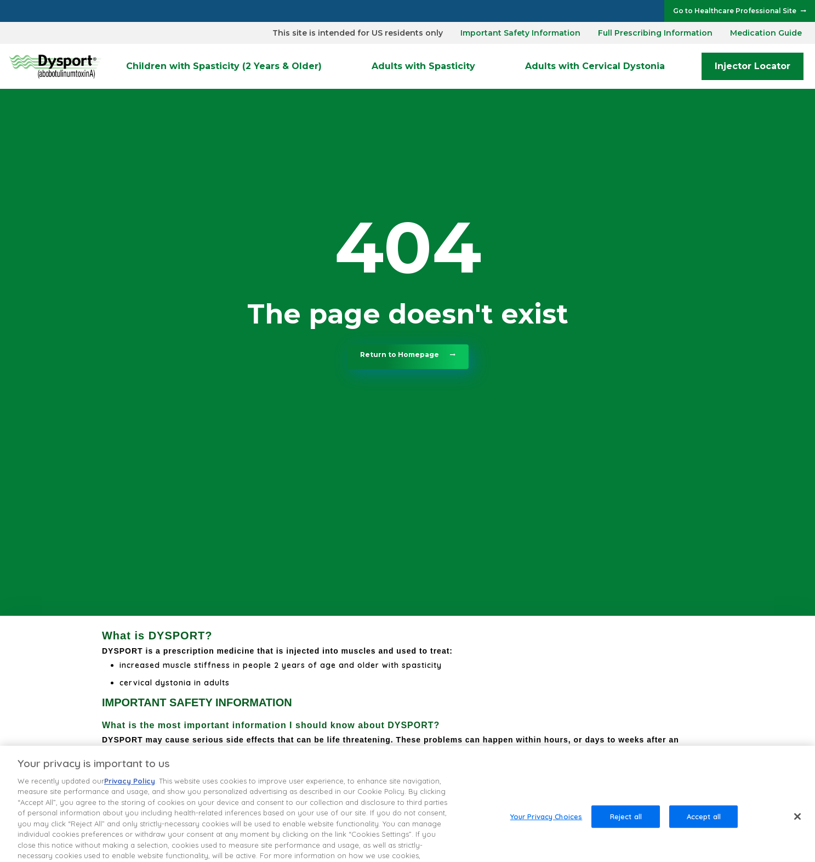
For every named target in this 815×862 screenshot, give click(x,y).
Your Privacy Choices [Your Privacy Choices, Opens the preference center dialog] (546, 827)
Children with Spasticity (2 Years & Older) (224, 66)
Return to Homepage (399, 354)
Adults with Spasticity (423, 66)
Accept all (704, 827)
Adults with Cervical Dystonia (595, 66)
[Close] (797, 827)
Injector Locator (752, 66)
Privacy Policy (129, 791)
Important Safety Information (520, 33)
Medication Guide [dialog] (766, 33)
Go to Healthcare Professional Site (734, 11)
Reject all (626, 827)
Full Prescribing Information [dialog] (655, 33)
